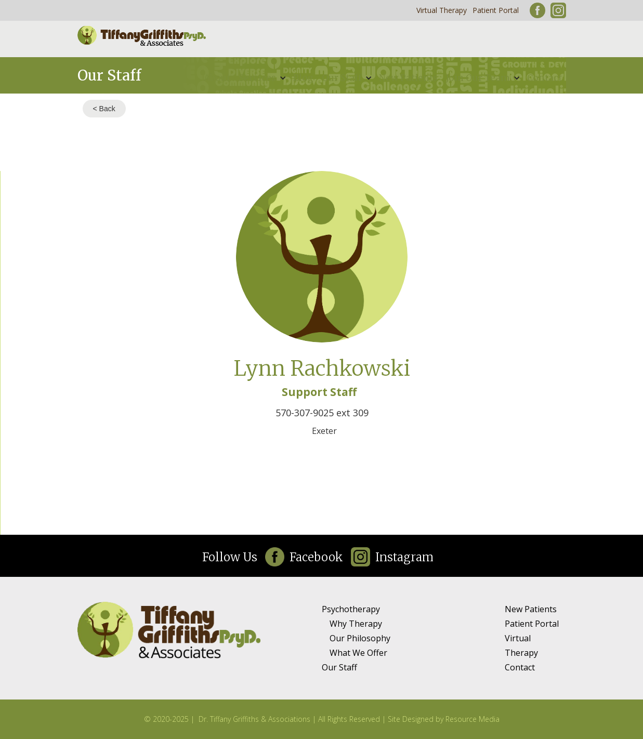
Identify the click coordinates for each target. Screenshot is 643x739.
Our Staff (339, 667)
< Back (104, 108)
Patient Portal (496, 10)
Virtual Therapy (441, 10)
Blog (303, 78)
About (217, 78)
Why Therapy (356, 623)
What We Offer (358, 652)
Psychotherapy (351, 609)
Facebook (316, 557)
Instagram (404, 557)
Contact (544, 78)
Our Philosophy (360, 638)
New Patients (408, 78)
